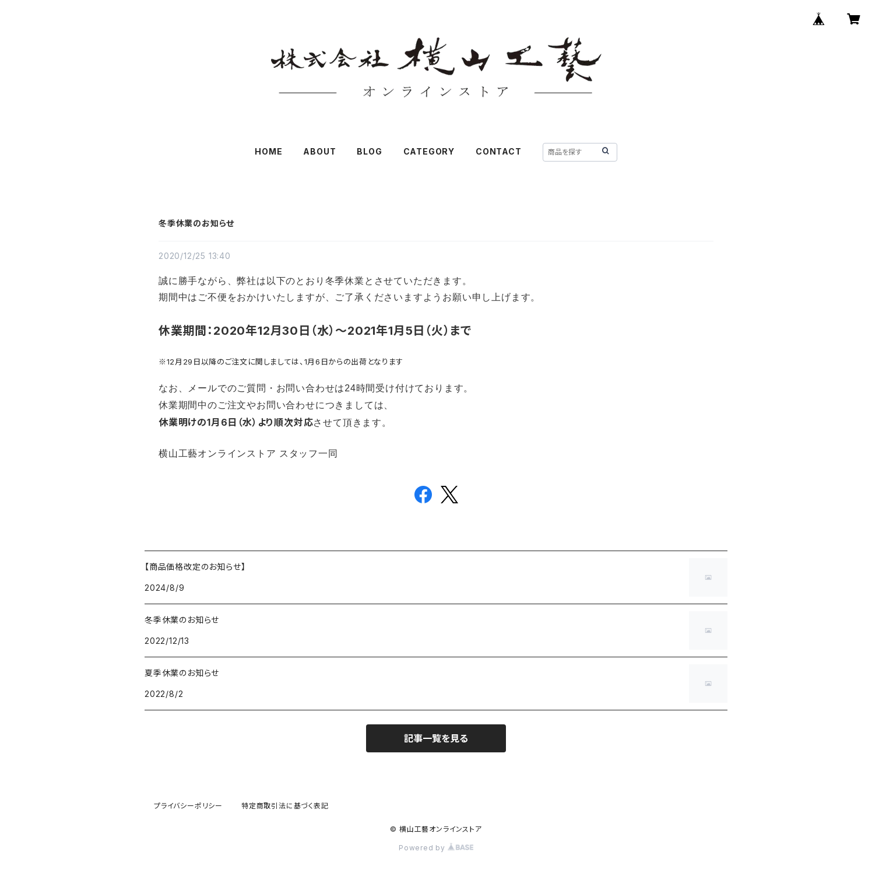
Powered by (436, 847)
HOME (268, 151)
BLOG (369, 151)
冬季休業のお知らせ (196, 223)
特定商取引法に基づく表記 (285, 805)
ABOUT (319, 151)
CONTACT (499, 151)
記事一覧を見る (436, 738)
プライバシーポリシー (188, 805)
